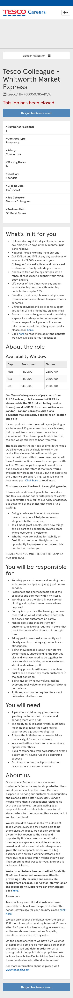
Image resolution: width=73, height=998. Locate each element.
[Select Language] (65, 12)
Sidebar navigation (36, 55)
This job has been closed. (36, 113)
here (30, 330)
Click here (31, 480)
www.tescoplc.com (17, 970)
